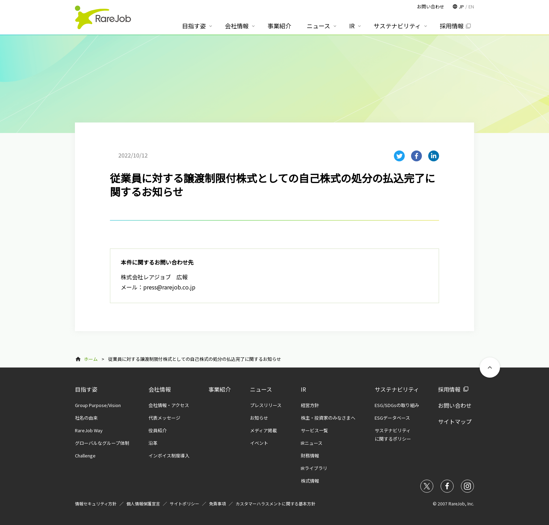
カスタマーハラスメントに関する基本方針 (275, 503)
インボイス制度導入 (168, 455)
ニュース (261, 389)
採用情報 (449, 389)
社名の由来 (86, 417)
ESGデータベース (392, 417)
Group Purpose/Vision (98, 405)
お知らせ (259, 417)
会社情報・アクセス (168, 405)
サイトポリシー (184, 503)
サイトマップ (455, 421)
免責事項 (217, 503)
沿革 (153, 443)
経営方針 (310, 405)
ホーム (91, 359)
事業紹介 (219, 389)
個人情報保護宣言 (143, 503)
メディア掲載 (263, 430)
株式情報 (310, 480)
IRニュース (311, 443)
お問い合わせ (455, 405)
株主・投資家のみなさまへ (328, 417)
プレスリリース (266, 405)
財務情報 (310, 455)
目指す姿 (86, 389)
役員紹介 (157, 430)
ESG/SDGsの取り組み (397, 405)
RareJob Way (89, 430)
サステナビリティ (397, 389)
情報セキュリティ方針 (96, 503)
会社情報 (159, 389)
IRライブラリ (314, 468)
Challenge (85, 455)
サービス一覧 (314, 430)
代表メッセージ (164, 417)
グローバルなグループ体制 (102, 443)
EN (471, 6)
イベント (259, 443)
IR (303, 389)
